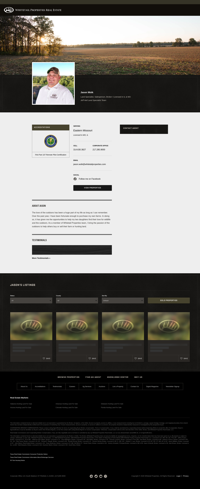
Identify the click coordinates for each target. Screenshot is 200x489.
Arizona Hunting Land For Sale (20, 407)
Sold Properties (168, 300)
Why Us (138, 377)
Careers (72, 386)
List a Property (117, 386)
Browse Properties (69, 377)
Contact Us (135, 386)
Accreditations (40, 386)
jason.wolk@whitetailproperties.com (89, 164)
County (58, 295)
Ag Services (87, 386)
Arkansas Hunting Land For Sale (67, 404)
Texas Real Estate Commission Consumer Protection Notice (29, 454)
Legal (178, 476)
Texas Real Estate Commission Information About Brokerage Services (32, 457)
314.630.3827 (79, 150)
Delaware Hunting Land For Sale (112, 404)
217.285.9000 (99, 150)
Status (12, 295)
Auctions (102, 386)
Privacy (186, 476)
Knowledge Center (117, 377)
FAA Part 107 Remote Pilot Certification (50, 155)
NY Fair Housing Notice (17, 460)
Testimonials (57, 386)
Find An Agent (93, 377)
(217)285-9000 (60, 476)
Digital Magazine (152, 386)
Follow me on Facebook (90, 179)
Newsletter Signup (172, 386)
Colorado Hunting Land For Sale (67, 407)
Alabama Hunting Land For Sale (21, 404)
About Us (24, 386)
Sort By (104, 295)
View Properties (92, 188)
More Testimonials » (41, 258)
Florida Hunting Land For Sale (111, 407)
